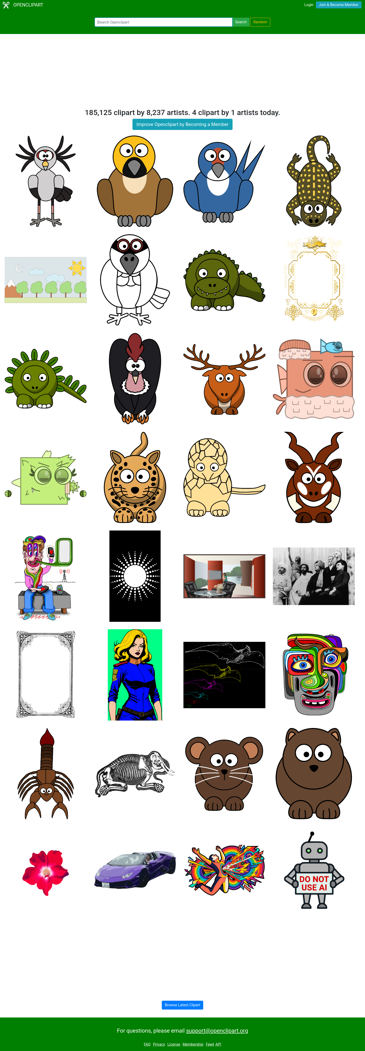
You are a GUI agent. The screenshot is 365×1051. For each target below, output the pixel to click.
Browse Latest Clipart (182, 1005)
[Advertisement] (182, 73)
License (173, 1044)
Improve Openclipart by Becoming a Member (182, 124)
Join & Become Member (338, 5)
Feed (210, 1044)
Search (241, 22)
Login (308, 5)
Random (260, 22)
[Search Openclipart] (163, 22)
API (218, 1044)
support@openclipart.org (217, 1030)
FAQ (147, 1044)
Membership (192, 1044)
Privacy (159, 1044)
